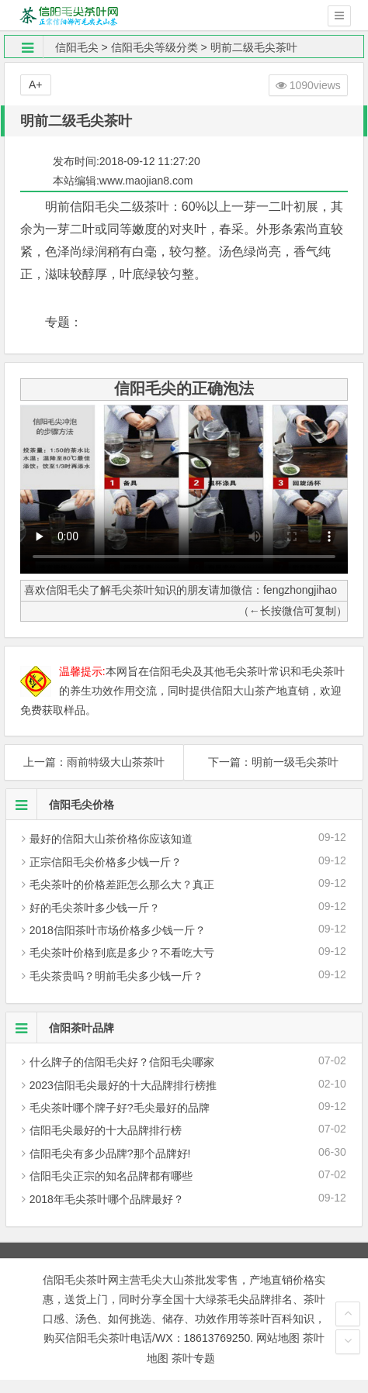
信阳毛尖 (77, 47)
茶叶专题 (193, 1358)
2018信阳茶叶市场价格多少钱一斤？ (118, 930)
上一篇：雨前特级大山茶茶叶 (94, 762)
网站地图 (278, 1338)
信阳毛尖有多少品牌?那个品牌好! (110, 1153)
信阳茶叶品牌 (60, 1027)
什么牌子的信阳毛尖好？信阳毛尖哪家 (122, 1062)
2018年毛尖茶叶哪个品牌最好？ (107, 1199)
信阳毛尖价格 (60, 804)
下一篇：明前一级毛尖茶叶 (273, 762)
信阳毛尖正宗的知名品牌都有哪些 (111, 1176)
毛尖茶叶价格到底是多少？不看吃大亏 (122, 952)
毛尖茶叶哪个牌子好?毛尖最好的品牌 (120, 1108)
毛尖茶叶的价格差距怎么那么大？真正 (122, 884)
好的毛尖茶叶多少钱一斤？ (95, 908)
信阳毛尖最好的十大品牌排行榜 (106, 1130)
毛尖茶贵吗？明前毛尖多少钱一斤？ (116, 976)
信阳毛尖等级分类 (154, 47)
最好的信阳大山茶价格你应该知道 (111, 839)
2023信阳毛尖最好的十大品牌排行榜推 (123, 1085)
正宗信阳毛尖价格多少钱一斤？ (106, 862)
